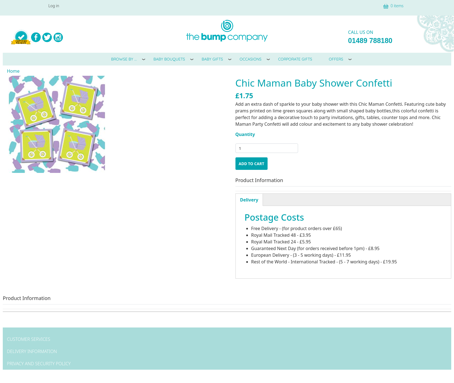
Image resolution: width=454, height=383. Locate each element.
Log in (53, 5)
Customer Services (28, 339)
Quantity (245, 134)
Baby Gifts (212, 59)
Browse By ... (124, 59)
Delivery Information (32, 351)
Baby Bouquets (169, 59)
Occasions (250, 59)
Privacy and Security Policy (39, 364)
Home (13, 71)
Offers (336, 59)
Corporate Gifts (295, 59)
